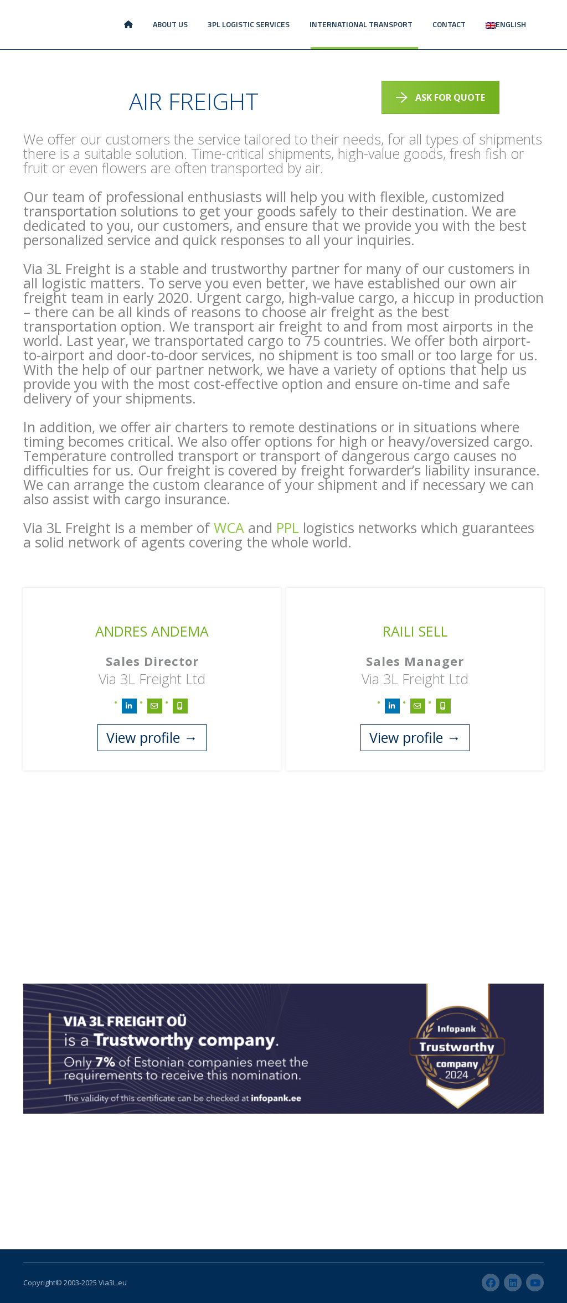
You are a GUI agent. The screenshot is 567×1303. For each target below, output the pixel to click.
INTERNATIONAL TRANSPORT (361, 24)
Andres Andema (152, 631)
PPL (287, 527)
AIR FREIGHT (194, 101)
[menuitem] (506, 24)
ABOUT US (170, 24)
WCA (229, 527)
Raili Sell (415, 631)
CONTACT (449, 24)
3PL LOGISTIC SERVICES (249, 24)
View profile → (152, 737)
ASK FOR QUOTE (440, 97)
